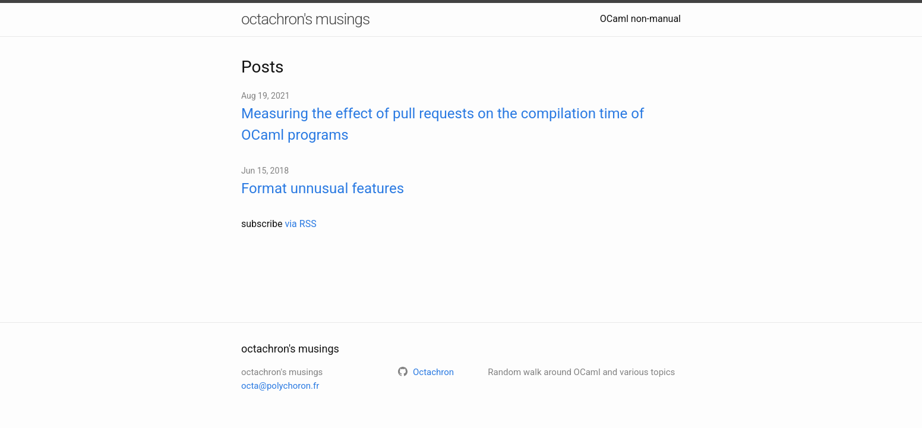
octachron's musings (305, 19)
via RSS (300, 223)
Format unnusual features (322, 188)
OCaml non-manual (640, 18)
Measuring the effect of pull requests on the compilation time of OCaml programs (442, 124)
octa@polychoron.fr (280, 385)
